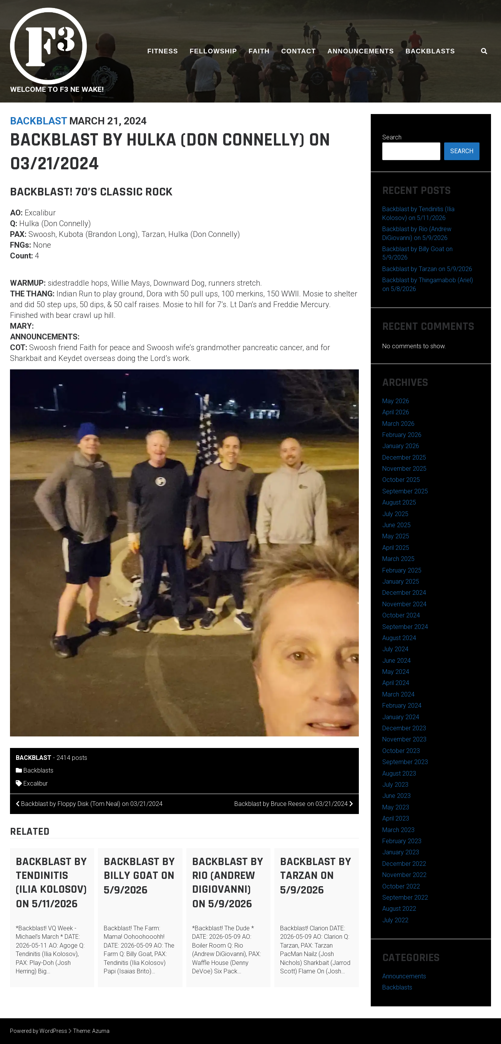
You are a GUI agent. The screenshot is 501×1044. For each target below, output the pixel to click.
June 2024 (396, 660)
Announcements (360, 51)
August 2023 (399, 773)
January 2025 (400, 581)
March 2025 (398, 559)
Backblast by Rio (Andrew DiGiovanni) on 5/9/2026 (227, 882)
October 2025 (401, 479)
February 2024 (401, 705)
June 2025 (396, 525)
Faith (259, 51)
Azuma (100, 1031)
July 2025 (395, 514)
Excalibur (35, 783)
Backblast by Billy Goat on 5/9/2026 (139, 875)
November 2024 (404, 604)
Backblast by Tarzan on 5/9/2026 (315, 875)
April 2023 (395, 818)
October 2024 (401, 615)
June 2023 (396, 795)
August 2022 (399, 908)
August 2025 (399, 502)
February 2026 (401, 434)
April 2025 (395, 547)
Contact (298, 51)
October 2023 (401, 750)
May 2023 (395, 807)
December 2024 (404, 592)
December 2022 (404, 863)
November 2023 (404, 739)
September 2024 (405, 626)
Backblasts (430, 51)
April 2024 (395, 683)
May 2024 (395, 671)
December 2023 (404, 728)
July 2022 (395, 920)
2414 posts (71, 757)
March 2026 (398, 423)
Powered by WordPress (38, 1031)
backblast (38, 121)
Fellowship (213, 51)
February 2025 (401, 570)
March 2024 (398, 694)
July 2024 (395, 649)
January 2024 (400, 717)
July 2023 (395, 784)
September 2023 (405, 762)
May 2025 (395, 536)
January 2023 (400, 852)
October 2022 (401, 886)
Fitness (163, 51)
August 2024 (399, 638)
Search (391, 137)
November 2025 (404, 468)
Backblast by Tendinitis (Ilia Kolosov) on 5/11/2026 (51, 882)
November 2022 (404, 875)
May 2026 (395, 401)
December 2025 (404, 457)
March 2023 (398, 830)
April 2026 (395, 412)
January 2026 (400, 446)
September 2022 (405, 897)
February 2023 (401, 841)
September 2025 (405, 491)
